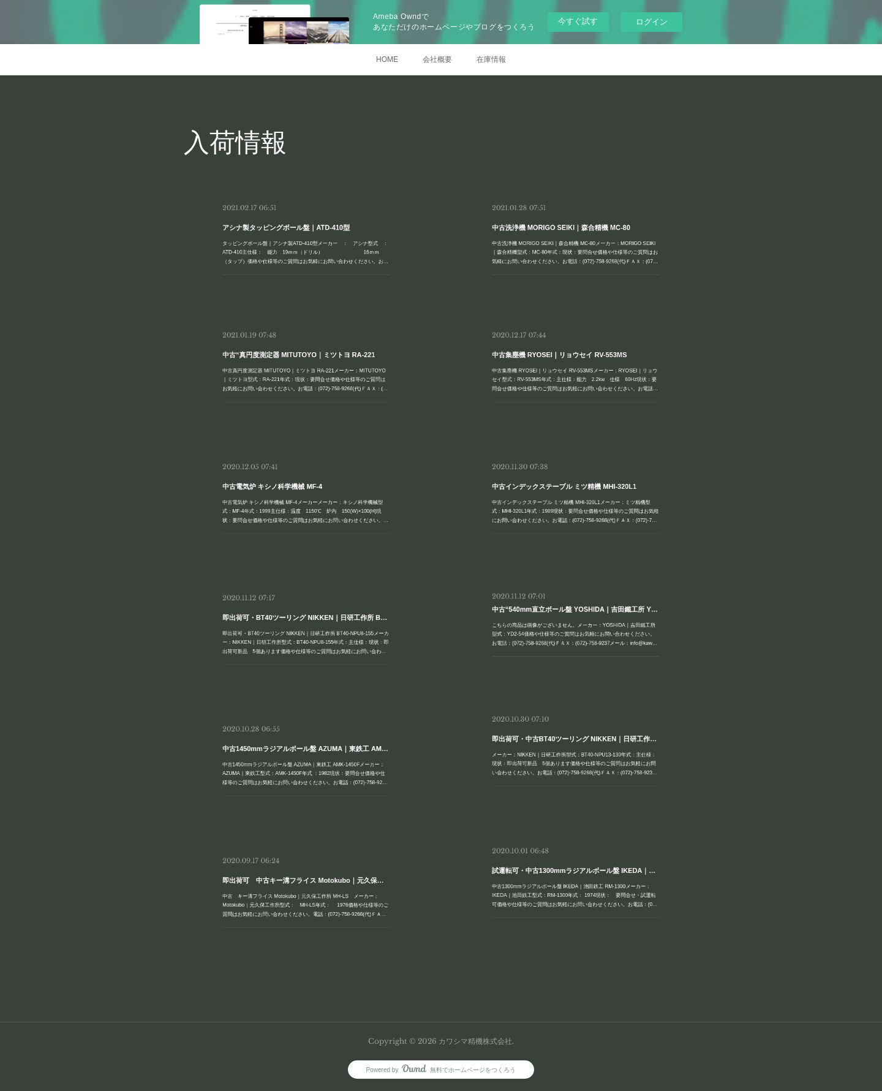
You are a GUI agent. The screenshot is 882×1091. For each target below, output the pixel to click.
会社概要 (437, 59)
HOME (387, 59)
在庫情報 (491, 59)
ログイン (652, 21)
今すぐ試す (578, 21)
